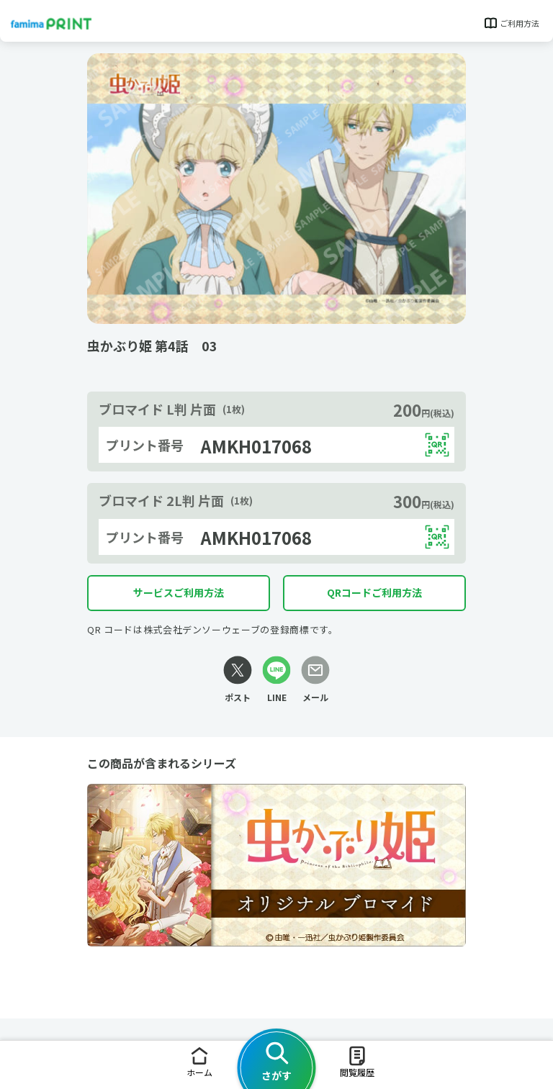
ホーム (199, 1061)
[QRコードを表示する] (437, 445)
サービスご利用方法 (178, 592)
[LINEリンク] (276, 680)
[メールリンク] (315, 680)
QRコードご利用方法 (374, 592)
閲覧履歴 (357, 1061)
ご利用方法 (510, 23)
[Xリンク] (237, 680)
